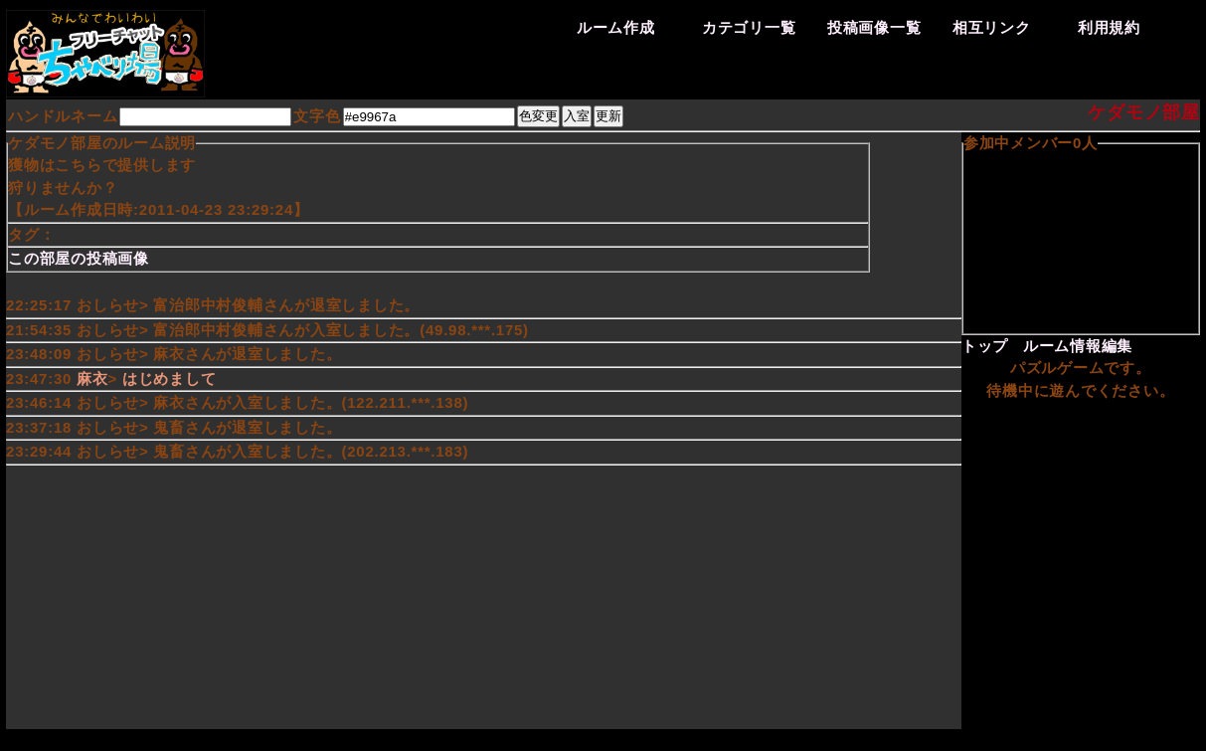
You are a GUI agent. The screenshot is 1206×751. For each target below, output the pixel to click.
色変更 (538, 115)
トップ (984, 345)
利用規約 (1109, 27)
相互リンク (991, 27)
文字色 (316, 115)
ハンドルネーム (62, 115)
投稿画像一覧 (874, 27)
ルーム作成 (616, 27)
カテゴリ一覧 (749, 27)
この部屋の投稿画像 (78, 258)
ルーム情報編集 (1077, 345)
